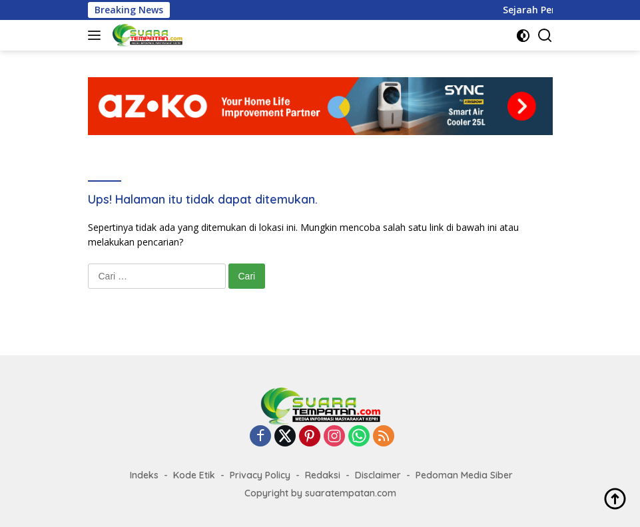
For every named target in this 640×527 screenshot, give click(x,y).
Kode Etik (194, 475)
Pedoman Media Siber (464, 475)
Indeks (144, 475)
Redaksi (322, 475)
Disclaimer (378, 475)
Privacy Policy (260, 475)
